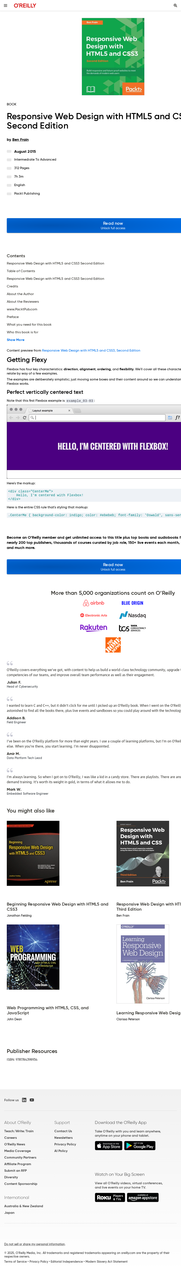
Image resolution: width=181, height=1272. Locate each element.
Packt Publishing (27, 193)
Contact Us (63, 1131)
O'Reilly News (14, 1144)
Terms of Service (15, 1262)
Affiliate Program (17, 1164)
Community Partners (20, 1157)
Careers (10, 1137)
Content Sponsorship (20, 1184)
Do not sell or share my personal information (34, 1244)
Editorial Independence (67, 1262)
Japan (9, 1212)
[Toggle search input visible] (175, 5)
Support (62, 1122)
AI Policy (60, 1151)
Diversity (11, 1177)
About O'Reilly (17, 1122)
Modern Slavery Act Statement (107, 1262)
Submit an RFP (15, 1170)
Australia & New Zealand (23, 1206)
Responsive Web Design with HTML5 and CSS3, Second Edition (91, 350)
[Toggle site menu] (5, 5)
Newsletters (63, 1137)
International (16, 1197)
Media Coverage (17, 1151)
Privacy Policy (65, 1144)
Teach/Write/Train (19, 1131)
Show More (15, 340)
